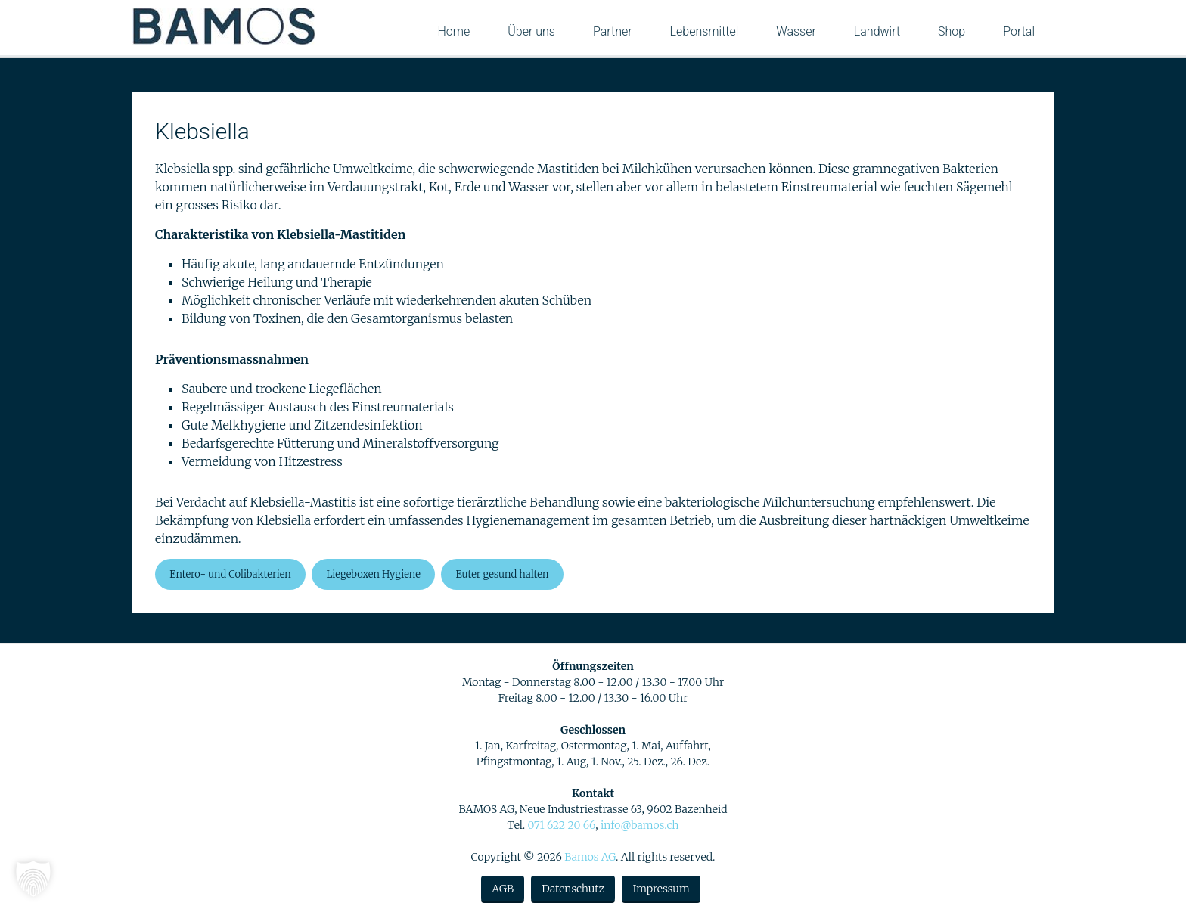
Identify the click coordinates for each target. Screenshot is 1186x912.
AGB (503, 888)
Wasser (796, 31)
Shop (951, 31)
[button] (33, 878)
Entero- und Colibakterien (230, 574)
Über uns (531, 31)
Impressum (660, 888)
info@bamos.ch (640, 825)
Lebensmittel (704, 31)
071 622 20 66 (561, 825)
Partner (612, 31)
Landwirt (877, 31)
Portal (1019, 31)
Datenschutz (573, 888)
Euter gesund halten (502, 574)
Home (453, 31)
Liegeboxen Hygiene (374, 574)
